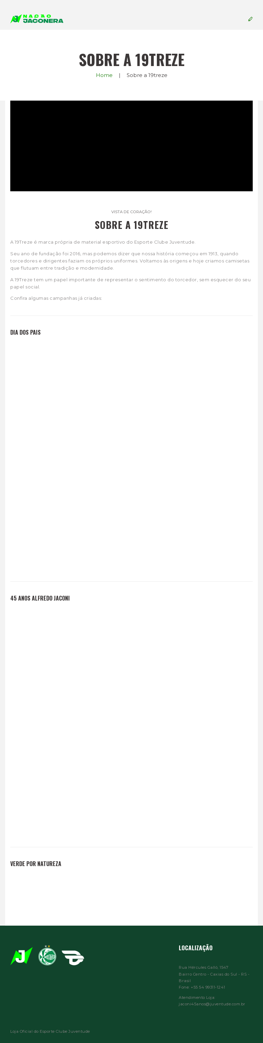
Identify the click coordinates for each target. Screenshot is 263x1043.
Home (104, 75)
